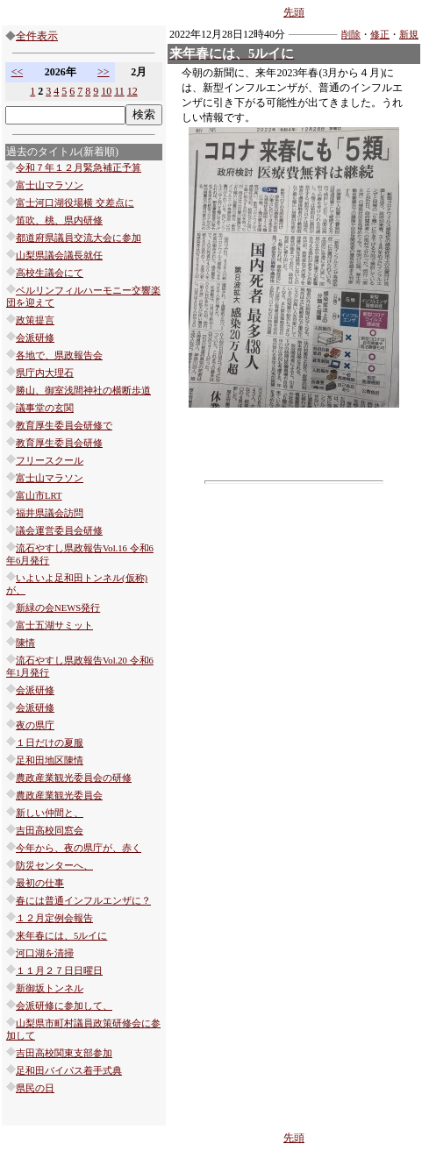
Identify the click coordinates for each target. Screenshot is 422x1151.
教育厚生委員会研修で (64, 425)
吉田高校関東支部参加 (64, 1053)
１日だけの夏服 (49, 743)
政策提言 (35, 320)
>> (103, 72)
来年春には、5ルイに (61, 936)
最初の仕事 (40, 883)
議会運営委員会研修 (59, 531)
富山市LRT (39, 496)
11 (119, 91)
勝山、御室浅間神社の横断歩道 (83, 390)
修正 (380, 34)
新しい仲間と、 (49, 813)
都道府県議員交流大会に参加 (78, 238)
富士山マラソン (49, 185)
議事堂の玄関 (45, 408)
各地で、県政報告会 (59, 355)
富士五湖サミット (54, 625)
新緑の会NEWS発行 (58, 608)
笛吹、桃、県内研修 (59, 220)
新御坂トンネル (49, 988)
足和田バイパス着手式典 (69, 1071)
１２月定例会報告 (54, 918)
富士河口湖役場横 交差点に (75, 203)
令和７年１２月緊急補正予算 (78, 168)
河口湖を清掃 (45, 953)
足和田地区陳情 (49, 760)
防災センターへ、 (54, 865)
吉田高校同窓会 (49, 830)
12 (132, 91)
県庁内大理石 (45, 373)
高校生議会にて (49, 273)
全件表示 (37, 36)
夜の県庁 (35, 725)
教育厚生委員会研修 (59, 443)
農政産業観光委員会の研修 (74, 778)
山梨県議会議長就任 (59, 255)
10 (106, 91)
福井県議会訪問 (49, 513)
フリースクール (49, 460)
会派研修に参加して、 (64, 1006)
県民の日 (35, 1088)
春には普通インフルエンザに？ (83, 901)
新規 (408, 34)
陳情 (25, 643)
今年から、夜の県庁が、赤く (78, 848)
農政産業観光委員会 (59, 795)
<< (17, 72)
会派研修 (35, 338)
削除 (351, 34)
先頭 (293, 12)
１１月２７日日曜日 (59, 971)
